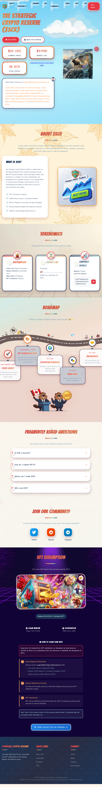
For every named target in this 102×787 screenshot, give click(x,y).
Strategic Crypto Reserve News (23, 93)
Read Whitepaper (32, 40)
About (11, 3)
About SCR (39, 757)
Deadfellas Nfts (21, 96)
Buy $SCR (93, 6)
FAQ (45, 3)
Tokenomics (21, 6)
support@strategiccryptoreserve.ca (37, 82)
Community (55, 6)
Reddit (73, 761)
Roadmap (36, 3)
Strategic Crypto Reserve (21, 90)
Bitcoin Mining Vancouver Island (18, 101)
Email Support (75, 769)
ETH (85, 3)
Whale (68, 3)
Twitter (73, 757)
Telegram (74, 765)
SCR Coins (36, 90)
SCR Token (32, 96)
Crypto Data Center (12, 87)
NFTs (77, 3)
